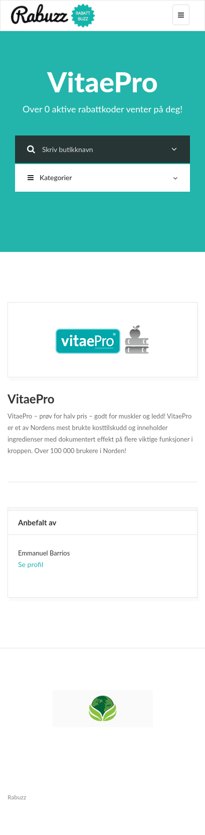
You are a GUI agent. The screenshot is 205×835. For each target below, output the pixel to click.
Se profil (30, 564)
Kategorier (102, 177)
